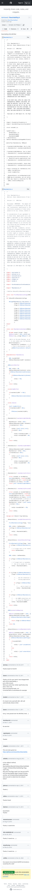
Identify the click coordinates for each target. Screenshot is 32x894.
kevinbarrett (6, 720)
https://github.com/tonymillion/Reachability (15, 752)
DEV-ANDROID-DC (8, 832)
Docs (9, 885)
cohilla (5, 858)
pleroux (5, 785)
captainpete (6, 733)
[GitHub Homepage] (11, 889)
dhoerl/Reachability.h (13, 20)
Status (19, 884)
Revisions (14, 29)
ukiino (5, 796)
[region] (16, 113)
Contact (13, 885)
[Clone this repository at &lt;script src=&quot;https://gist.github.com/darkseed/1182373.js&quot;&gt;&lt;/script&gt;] (15, 25)
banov (5, 675)
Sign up (27, 3)
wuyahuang (6, 845)
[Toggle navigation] (2, 3)
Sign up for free (8, 872)
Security (15, 884)
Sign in (20, 3)
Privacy (10, 884)
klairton (5, 807)
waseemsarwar (7, 819)
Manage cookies (20, 885)
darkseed (4, 17)
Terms (5, 884)
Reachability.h (14, 17)
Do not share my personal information (16, 887)
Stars (25, 29)
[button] (23, 25)
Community (25, 884)
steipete (5, 746)
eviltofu (5, 758)
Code (4, 29)
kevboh (5, 697)
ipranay (5, 665)
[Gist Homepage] (11, 3)
